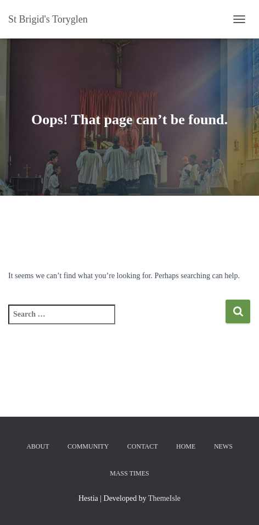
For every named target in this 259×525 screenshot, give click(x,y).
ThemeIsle (164, 498)
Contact (142, 446)
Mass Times (129, 473)
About (37, 446)
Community (88, 446)
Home (185, 446)
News (223, 446)
